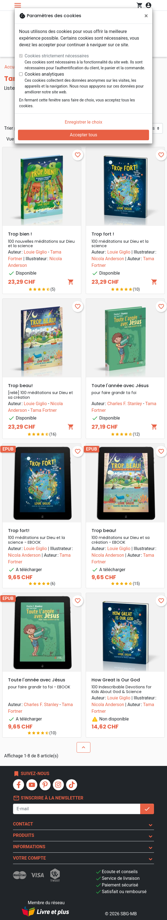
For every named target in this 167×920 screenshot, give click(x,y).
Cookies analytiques (44, 74)
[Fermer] (146, 16)
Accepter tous (83, 134)
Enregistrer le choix (83, 122)
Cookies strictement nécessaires (57, 55)
